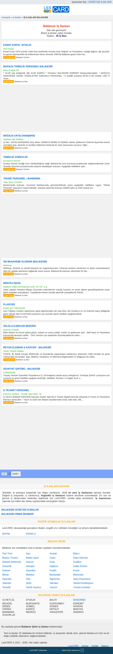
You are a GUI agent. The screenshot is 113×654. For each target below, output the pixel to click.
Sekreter (6, 583)
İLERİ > (16, 474)
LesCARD (73, 646)
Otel (28, 579)
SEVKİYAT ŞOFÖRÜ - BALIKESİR (21, 369)
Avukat (53, 553)
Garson (30, 562)
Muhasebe (55, 574)
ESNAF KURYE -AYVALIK (17, 45)
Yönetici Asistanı (81, 587)
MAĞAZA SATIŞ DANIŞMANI (19, 135)
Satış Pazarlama (81, 579)
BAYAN (6, 534)
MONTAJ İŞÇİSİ (11, 283)
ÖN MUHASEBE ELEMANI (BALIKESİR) (25, 261)
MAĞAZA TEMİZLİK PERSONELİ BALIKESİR (28, 66)
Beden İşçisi (32, 558)
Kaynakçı (31, 570)
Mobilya (30, 574)
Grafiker (77, 562)
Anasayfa (5, 17)
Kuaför (53, 570)
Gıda (52, 562)
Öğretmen (55, 579)
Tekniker (54, 583)
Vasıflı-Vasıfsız (33, 587)
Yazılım (53, 587)
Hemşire (30, 566)
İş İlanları (17, 17)
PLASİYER (9, 304)
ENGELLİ (31, 534)
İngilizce (54, 566)
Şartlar (85, 646)
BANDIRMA (79, 600)
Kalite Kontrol (80, 566)
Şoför (28, 583)
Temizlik (6, 587)
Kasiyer (6, 570)
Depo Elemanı (80, 558)
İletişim (105, 646)
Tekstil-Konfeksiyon (83, 583)
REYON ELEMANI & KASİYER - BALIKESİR (27, 347)
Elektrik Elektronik (11, 562)
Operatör (7, 579)
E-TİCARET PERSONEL (16, 390)
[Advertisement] (56, 108)
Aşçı (28, 553)
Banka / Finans (10, 558)
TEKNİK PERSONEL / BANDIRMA (21, 178)
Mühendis (78, 574)
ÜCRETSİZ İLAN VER (100, 2)
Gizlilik (95, 646)
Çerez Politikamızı (54, 650)
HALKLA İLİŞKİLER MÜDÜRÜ (19, 326)
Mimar (5, 574)
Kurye (76, 570)
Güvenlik (6, 566)
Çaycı (53, 558)
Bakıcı (76, 553)
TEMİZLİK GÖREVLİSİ (15, 157)
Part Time (7, 553)
